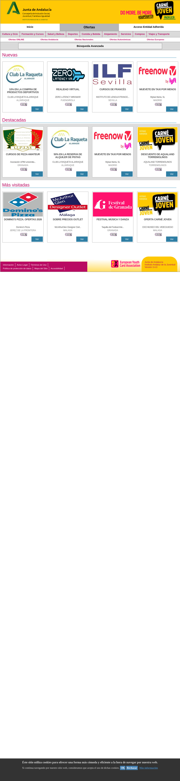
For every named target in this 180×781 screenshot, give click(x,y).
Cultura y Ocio (10, 34)
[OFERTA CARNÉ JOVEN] (157, 221)
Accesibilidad (57, 268)
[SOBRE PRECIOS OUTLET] (68, 221)
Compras (140, 34)
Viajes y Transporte (159, 34)
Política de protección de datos (17, 268)
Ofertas (89, 27)
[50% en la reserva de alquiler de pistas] (68, 156)
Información (8, 265)
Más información (148, 768)
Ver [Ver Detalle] (37, 109)
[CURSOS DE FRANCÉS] (113, 91)
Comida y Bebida (91, 34)
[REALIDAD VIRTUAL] (68, 91)
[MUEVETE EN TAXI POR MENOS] (157, 91)
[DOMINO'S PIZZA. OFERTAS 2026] (23, 221)
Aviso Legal (22, 265)
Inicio (30, 26)
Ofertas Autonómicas (120, 39)
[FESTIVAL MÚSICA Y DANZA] (113, 221)
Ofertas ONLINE (16, 39)
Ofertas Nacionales (83, 39)
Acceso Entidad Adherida (149, 26)
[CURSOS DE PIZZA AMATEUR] (23, 156)
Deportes (73, 34)
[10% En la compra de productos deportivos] (23, 91)
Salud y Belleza (56, 34)
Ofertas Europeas (155, 39)
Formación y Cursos (33, 34)
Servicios (126, 34)
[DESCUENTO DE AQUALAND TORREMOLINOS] (157, 156)
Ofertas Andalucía (49, 39)
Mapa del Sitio (41, 268)
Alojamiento (110, 34)
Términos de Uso (39, 265)
